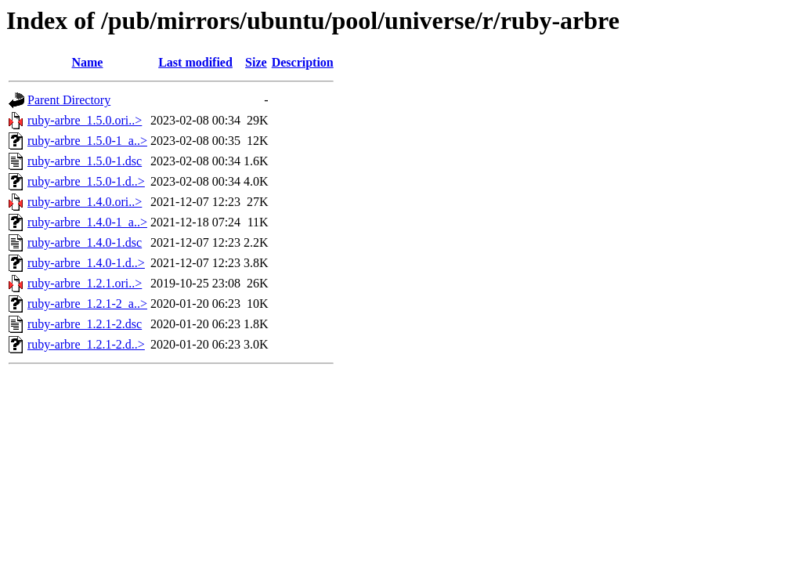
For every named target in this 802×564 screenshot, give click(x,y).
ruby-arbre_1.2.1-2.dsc (84, 324)
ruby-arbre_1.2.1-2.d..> (86, 344)
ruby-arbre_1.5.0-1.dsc (84, 161)
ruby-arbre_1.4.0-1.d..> (86, 262)
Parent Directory (68, 100)
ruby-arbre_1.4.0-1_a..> (87, 222)
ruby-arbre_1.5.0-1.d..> (86, 181)
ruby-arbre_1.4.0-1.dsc (84, 242)
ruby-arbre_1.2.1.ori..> (84, 283)
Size (256, 62)
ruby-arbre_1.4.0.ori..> (84, 201)
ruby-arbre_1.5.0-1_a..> (87, 140)
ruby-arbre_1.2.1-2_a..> (87, 303)
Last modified (195, 62)
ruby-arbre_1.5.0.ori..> (84, 120)
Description (303, 62)
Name (87, 62)
